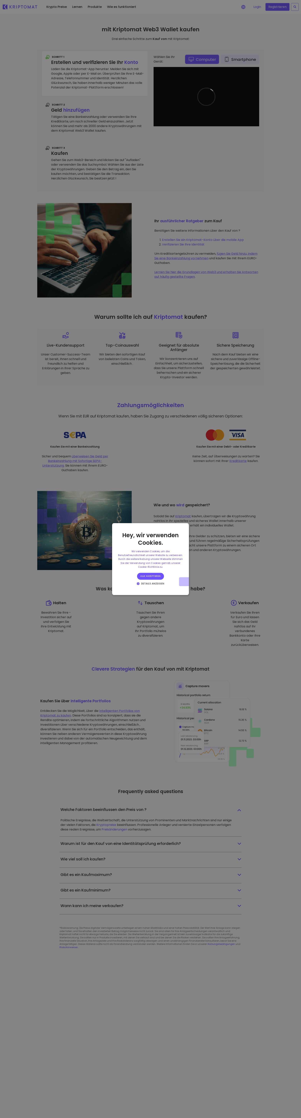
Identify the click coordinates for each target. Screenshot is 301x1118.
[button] (150, 583)
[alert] (150, 559)
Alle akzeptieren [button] (150, 576)
